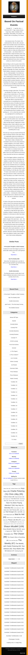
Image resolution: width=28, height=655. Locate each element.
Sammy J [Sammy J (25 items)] (13, 523)
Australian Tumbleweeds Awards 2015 (14, 598)
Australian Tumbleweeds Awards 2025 (14, 632)
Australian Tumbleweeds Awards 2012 (14, 588)
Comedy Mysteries (14, 331)
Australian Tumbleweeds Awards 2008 (14, 574)
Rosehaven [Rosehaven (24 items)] (7, 523)
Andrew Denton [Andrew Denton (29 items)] (15, 488)
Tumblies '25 (14, 436)
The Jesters (21, 35)
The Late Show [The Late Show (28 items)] (13, 540)
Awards (14, 320)
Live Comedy (14, 358)
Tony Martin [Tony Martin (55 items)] (18, 549)
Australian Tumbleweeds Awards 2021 (14, 618)
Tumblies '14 (14, 398)
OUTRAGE (14, 365)
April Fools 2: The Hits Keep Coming (14, 304)
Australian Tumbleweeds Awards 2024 (14, 629)
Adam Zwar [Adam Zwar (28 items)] (7, 488)
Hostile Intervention (14, 301)
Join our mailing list (8, 478)
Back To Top (22, 653)
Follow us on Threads (14, 473)
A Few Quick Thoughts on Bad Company (14, 294)
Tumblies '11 (14, 388)
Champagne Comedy (14, 639)
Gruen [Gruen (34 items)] (11, 500)
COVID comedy (14, 341)
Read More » (14, 254)
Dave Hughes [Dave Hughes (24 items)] (6, 498)
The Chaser (19, 33)
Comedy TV (9, 28)
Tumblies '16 (14, 405)
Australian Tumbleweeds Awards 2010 (14, 581)
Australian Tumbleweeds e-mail (14, 635)
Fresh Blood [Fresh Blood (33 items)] (15, 498)
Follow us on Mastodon (13, 468)
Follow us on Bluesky (14, 458)
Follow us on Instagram (14, 463)
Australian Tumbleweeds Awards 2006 (14, 568)
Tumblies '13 (14, 395)
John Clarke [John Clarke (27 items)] (17, 507)
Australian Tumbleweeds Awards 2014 (14, 595)
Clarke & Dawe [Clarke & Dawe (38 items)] (9, 497)
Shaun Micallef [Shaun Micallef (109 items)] (14, 526)
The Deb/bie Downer (14, 307)
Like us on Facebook (14, 453)
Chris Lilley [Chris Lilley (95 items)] (16, 494)
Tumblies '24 (14, 432)
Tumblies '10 (14, 385)
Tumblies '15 (14, 402)
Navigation (14, 16)
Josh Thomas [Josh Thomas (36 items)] (14, 510)
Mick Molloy (12, 33)
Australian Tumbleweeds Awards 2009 (14, 578)
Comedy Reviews (14, 334)
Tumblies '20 (14, 419)
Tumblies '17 (14, 409)
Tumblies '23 (14, 429)
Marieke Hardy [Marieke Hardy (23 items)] (10, 517)
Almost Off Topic (14, 317)
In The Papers (14, 351)
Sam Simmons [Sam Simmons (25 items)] (20, 523)
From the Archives (14, 344)
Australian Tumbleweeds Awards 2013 (14, 591)
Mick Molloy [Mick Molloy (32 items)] (18, 517)
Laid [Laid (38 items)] (19, 512)
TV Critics (14, 439)
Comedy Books (14, 324)
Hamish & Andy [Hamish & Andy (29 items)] (19, 500)
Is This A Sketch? (14, 354)
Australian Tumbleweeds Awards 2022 (14, 622)
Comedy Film (14, 327)
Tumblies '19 (14, 415)
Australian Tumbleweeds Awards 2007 (14, 571)
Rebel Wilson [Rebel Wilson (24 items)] (20, 521)
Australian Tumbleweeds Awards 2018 (14, 608)
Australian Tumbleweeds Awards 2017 (14, 605)
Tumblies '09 (14, 381)
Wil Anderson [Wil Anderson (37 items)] (9, 551)
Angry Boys (8, 31)
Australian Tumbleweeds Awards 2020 (14, 615)
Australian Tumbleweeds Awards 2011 (14, 585)
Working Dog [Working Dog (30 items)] (19, 551)
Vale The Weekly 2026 (14, 297)
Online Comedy (14, 361)
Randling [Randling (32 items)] (13, 521)
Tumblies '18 (14, 412)
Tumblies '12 (14, 392)
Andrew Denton (19, 30)
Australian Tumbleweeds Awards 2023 (14, 625)
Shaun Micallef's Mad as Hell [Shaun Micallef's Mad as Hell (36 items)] (12, 529)
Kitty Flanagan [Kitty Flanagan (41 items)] (11, 512)
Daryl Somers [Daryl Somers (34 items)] (19, 496)
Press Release (14, 371)
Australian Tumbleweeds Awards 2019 (14, 612)
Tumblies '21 (14, 422)
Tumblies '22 (14, 426)
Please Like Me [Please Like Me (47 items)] (14, 520)
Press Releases (14, 375)
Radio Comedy (14, 378)
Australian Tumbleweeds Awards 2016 (14, 602)
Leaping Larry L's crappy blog (14, 642)
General (14, 348)
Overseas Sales (14, 368)
